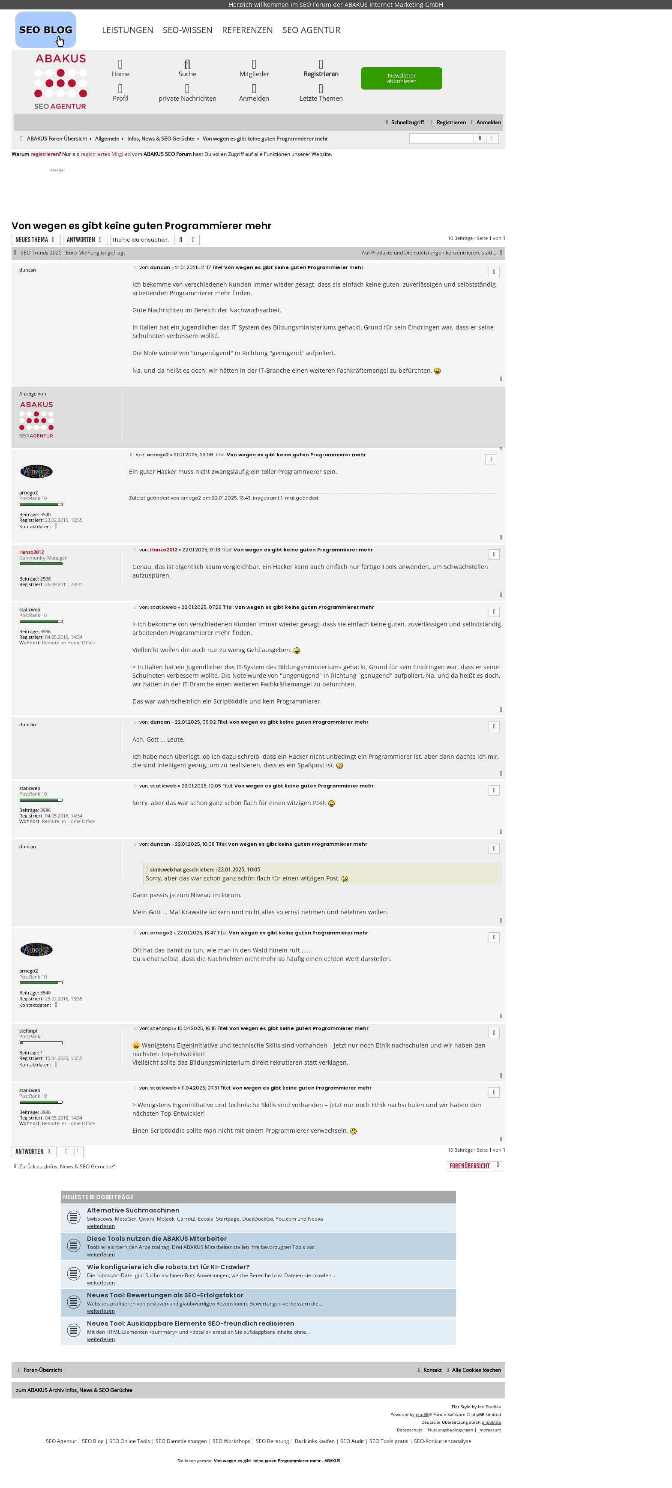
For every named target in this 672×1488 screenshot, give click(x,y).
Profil (121, 92)
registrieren (44, 154)
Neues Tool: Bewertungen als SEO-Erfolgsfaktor (165, 1295)
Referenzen (247, 30)
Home (120, 67)
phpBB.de (491, 1422)
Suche (187, 67)
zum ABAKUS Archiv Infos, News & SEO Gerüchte (74, 1390)
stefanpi (28, 1030)
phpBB (422, 1414)
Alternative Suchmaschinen (133, 1210)
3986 (45, 631)
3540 (45, 514)
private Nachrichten (187, 92)
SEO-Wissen (188, 30)
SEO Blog (93, 1441)
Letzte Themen (321, 92)
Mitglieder (254, 67)
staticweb (29, 609)
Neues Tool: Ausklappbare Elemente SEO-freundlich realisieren (190, 1323)
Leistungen (127, 30)
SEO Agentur (311, 30)
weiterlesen (101, 1226)
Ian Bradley (489, 1407)
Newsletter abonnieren (402, 78)
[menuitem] (485, 123)
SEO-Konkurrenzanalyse (442, 1441)
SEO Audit (352, 1441)
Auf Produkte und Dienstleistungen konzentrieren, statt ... (433, 252)
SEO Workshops (231, 1441)
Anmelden (254, 92)
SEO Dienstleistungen (181, 1441)
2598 (45, 578)
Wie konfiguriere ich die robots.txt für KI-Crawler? (168, 1267)
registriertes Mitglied (106, 154)
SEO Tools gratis (388, 1441)
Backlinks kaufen (315, 1441)
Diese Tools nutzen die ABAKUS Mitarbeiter (157, 1238)
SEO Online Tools (129, 1441)
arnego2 (28, 492)
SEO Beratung (272, 1441)
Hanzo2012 (31, 552)
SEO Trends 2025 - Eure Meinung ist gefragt (73, 252)
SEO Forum (315, 4)
